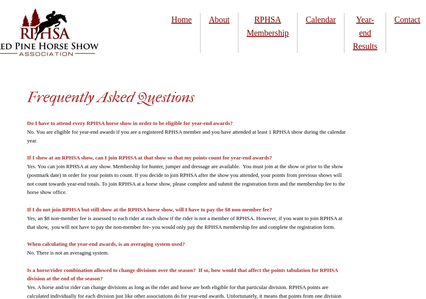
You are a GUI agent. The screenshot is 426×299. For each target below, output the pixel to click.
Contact (407, 19)
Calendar (321, 19)
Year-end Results (365, 33)
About (219, 19)
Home (181, 19)
